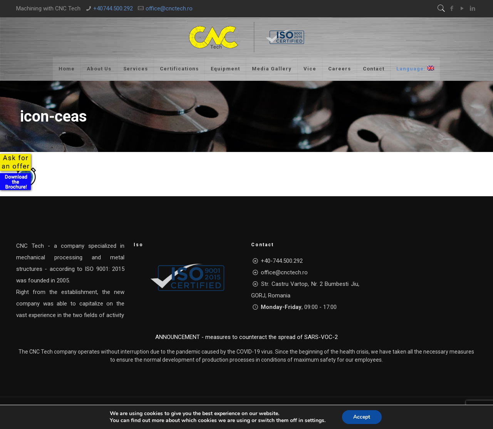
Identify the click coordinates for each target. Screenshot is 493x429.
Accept (361, 417)
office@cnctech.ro (169, 8)
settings (314, 420)
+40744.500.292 (113, 8)
